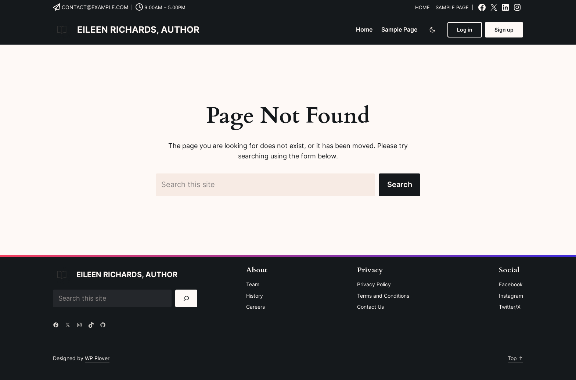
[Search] (186, 298)
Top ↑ (515, 358)
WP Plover (97, 358)
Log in (464, 29)
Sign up (504, 29)
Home (422, 7)
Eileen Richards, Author (138, 29)
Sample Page (452, 7)
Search (399, 184)
